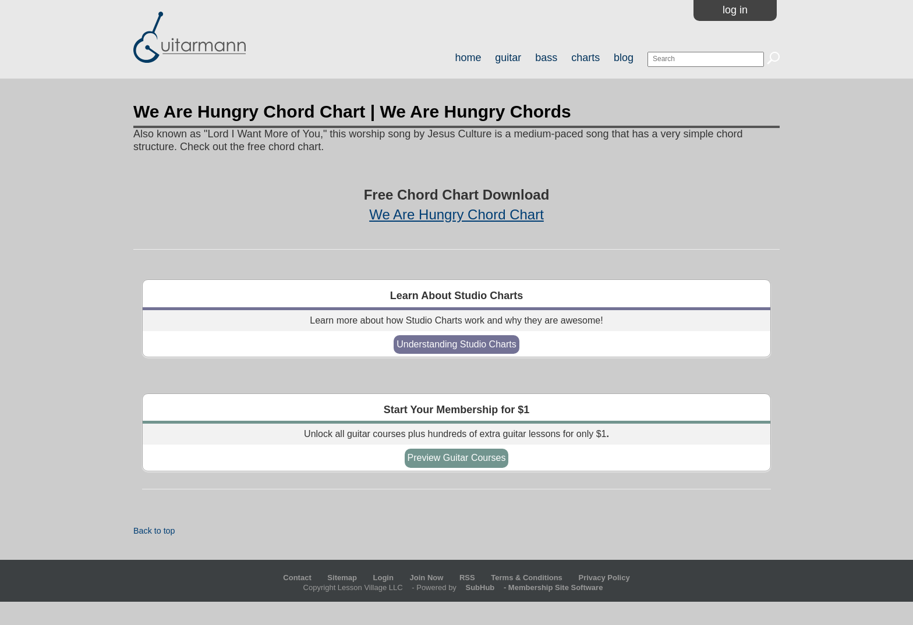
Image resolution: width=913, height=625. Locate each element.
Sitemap (342, 577)
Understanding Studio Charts (456, 344)
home (468, 57)
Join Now (427, 577)
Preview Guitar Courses (457, 458)
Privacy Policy (603, 577)
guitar (508, 57)
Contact (297, 577)
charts (585, 57)
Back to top (154, 530)
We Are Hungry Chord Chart (456, 214)
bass (546, 57)
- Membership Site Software (530, 587)
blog (624, 57)
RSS (467, 577)
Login (383, 577)
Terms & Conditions (526, 577)
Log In (735, 10)
